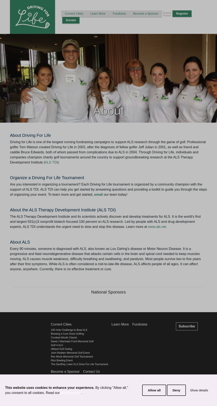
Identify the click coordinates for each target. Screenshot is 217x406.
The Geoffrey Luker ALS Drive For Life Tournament (79, 364)
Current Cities (74, 13)
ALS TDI (51, 162)
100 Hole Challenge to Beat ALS (69, 329)
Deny (176, 390)
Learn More (98, 13)
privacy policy (71, 393)
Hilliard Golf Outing (61, 349)
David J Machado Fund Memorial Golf (72, 341)
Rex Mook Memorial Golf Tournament (72, 356)
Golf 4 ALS (57, 345)
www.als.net (157, 227)
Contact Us (91, 371)
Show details (199, 390)
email (98, 194)
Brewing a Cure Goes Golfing (67, 333)
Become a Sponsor (145, 13)
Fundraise (119, 13)
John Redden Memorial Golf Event (70, 352)
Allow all (154, 390)
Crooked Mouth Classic (64, 337)
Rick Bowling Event (62, 360)
